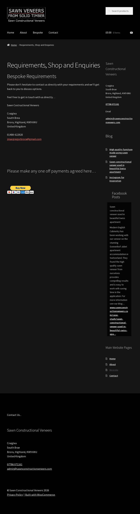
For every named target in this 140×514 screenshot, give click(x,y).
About (23, 32)
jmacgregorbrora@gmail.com (24, 139)
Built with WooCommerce (40, 494)
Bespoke (38, 32)
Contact (53, 32)
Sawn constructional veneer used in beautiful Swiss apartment (120, 166)
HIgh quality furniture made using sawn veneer (120, 153)
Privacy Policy (15, 494)
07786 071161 (112, 104)
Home (10, 32)
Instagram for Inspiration (116, 179)
